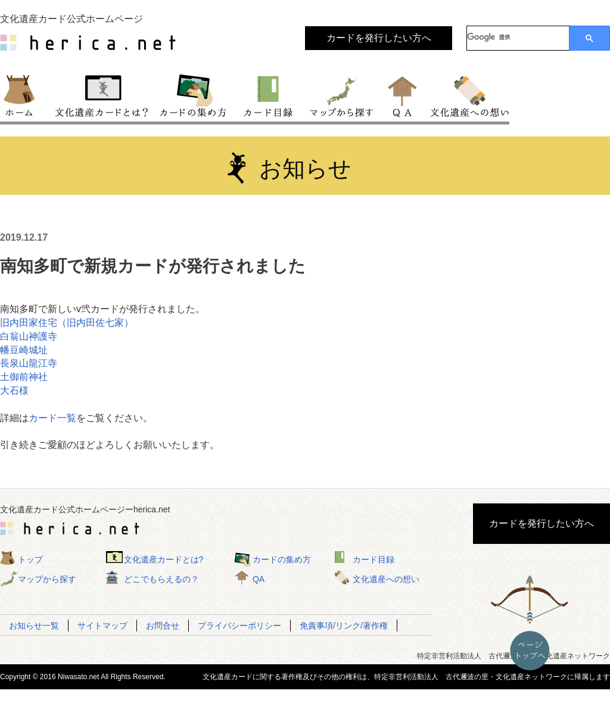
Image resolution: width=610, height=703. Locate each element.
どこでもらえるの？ (161, 579)
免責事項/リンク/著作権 (344, 625)
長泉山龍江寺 (28, 363)
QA (403, 95)
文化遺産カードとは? (164, 559)
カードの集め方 (193, 95)
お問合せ (162, 625)
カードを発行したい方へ (378, 38)
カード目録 (268, 95)
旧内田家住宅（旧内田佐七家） (66, 323)
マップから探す (341, 95)
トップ (24, 95)
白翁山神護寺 (28, 336)
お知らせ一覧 (34, 625)
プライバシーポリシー (239, 625)
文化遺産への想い (467, 95)
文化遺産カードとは (102, 95)
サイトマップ (102, 625)
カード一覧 (52, 418)
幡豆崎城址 (24, 350)
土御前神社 (24, 377)
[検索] (517, 37)
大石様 (14, 390)
